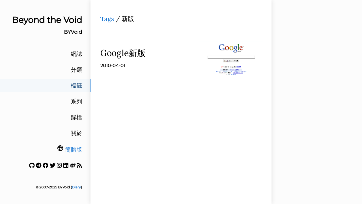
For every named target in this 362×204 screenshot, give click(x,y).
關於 (76, 133)
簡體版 (73, 149)
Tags (107, 19)
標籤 (76, 85)
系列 (76, 101)
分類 (76, 69)
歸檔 (76, 117)
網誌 (76, 53)
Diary (76, 187)
